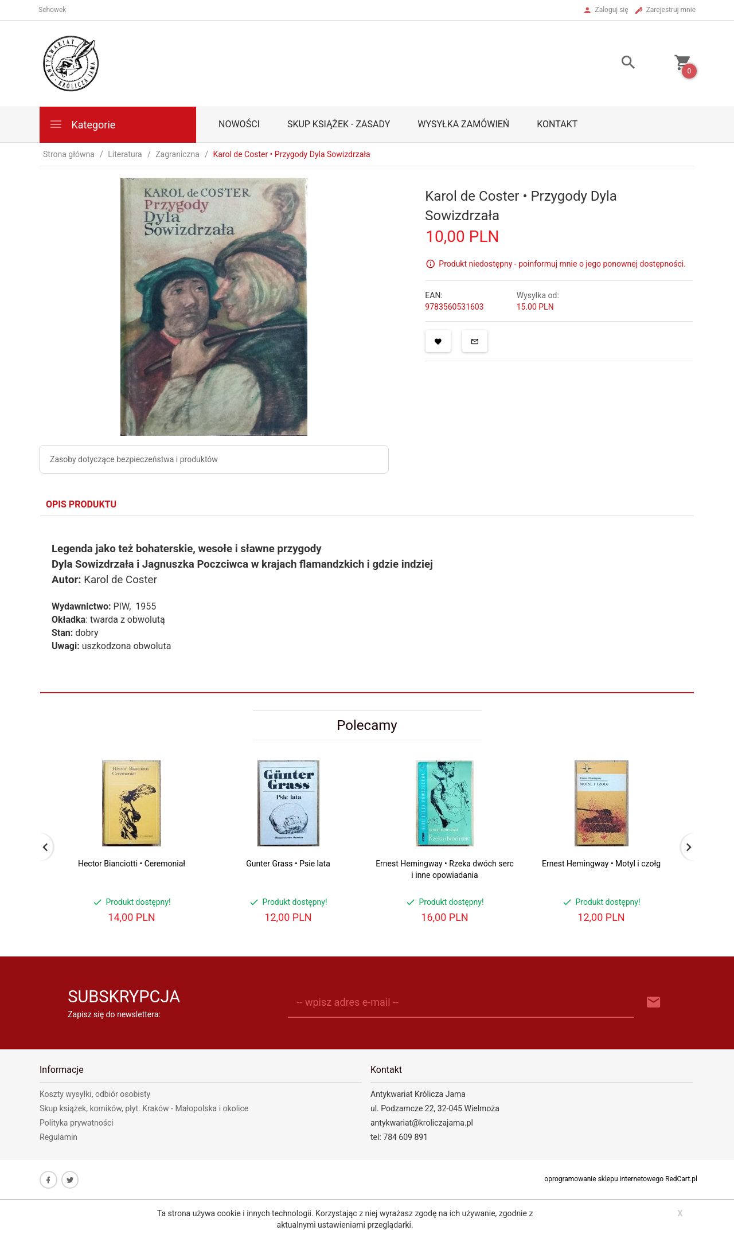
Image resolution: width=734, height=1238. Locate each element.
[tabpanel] (367, 604)
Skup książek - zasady (338, 124)
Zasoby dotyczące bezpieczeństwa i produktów (134, 459)
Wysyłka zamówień (463, 124)
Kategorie (82, 124)
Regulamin (58, 1137)
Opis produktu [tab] (81, 504)
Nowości (239, 124)
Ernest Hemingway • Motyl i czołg (601, 863)
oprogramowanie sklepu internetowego (603, 1179)
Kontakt (557, 124)
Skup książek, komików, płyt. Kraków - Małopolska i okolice (144, 1108)
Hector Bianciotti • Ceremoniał (131, 863)
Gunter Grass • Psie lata (288, 863)
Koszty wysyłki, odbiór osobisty (95, 1094)
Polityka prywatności (77, 1122)
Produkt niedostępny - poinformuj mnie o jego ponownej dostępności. (562, 263)
